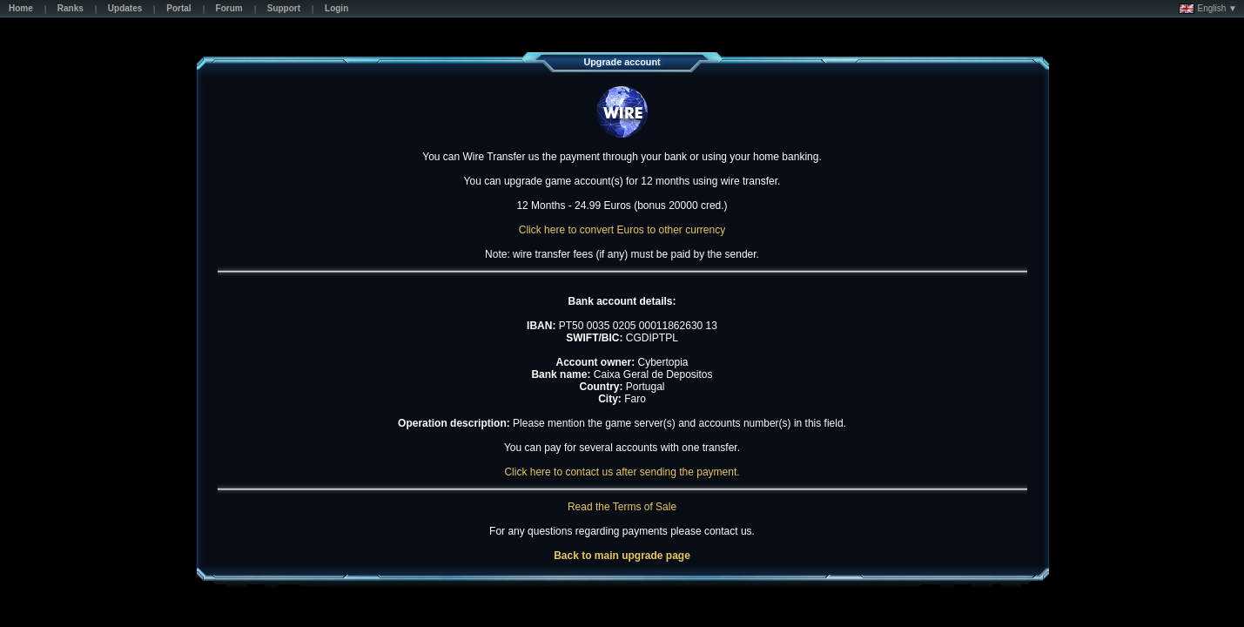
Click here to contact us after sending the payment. (621, 472)
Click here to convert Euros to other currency (622, 230)
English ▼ (1208, 8)
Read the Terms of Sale (622, 507)
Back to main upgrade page (622, 555)
